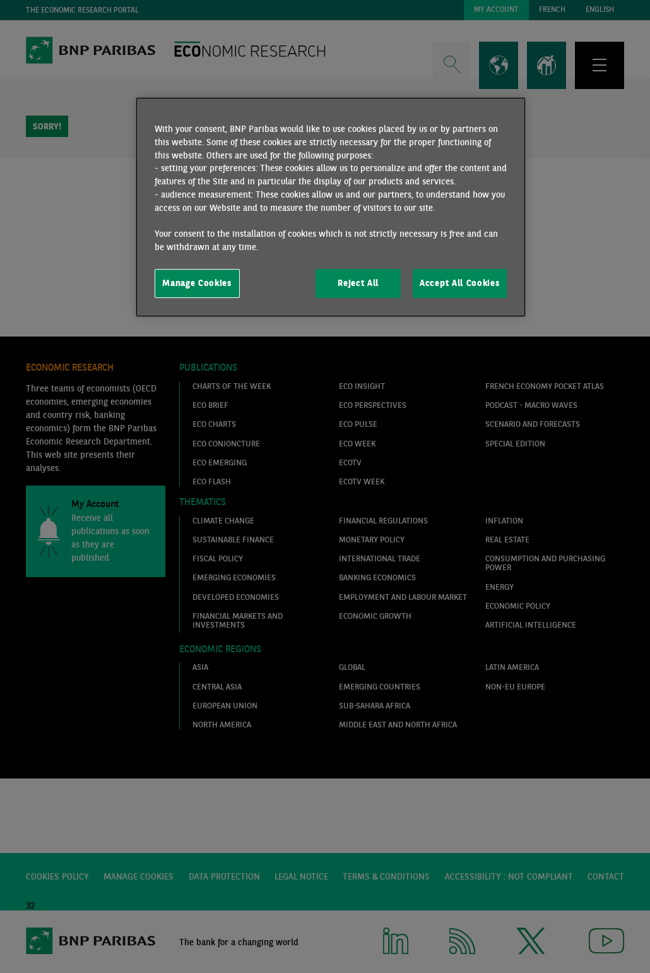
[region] (331, 207)
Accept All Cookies (459, 283)
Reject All (358, 283)
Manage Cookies (197, 283)
